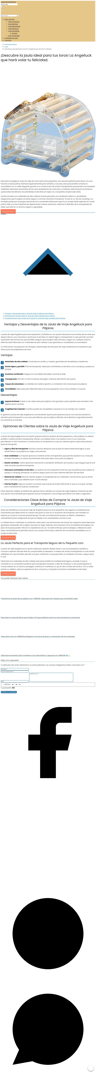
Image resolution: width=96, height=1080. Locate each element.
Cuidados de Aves (11, 38)
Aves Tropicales (14, 36)
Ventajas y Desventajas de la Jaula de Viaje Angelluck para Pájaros (29, 313)
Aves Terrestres (13, 31)
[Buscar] (1, 7)
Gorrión (14, 33)
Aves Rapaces (13, 29)
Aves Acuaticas (13, 22)
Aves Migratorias (14, 26)
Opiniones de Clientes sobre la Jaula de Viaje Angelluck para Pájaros (29, 316)
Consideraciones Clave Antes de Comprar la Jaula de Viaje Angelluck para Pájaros (34, 318)
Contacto (7, 40)
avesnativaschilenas (8, 2)
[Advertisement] (39, 78)
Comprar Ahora (8, 211)
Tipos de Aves (9, 19)
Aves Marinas (13, 24)
